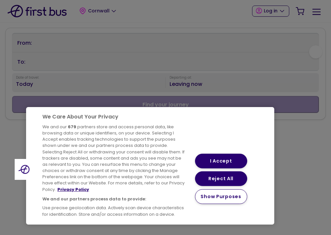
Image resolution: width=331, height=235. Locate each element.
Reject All (220, 178)
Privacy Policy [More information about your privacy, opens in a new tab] (73, 189)
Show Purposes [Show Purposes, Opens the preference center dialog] (221, 196)
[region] (150, 166)
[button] (25, 169)
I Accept (221, 161)
